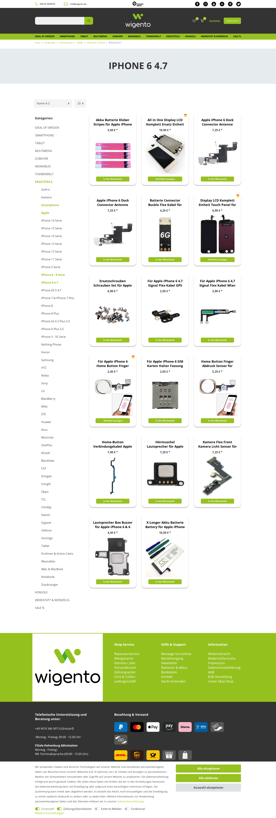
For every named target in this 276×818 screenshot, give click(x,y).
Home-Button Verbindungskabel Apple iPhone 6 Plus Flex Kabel (112, 444)
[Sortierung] (53, 103)
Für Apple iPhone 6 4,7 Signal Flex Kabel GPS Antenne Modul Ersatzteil (165, 283)
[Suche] (88, 21)
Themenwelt (153, 36)
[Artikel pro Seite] (80, 103)
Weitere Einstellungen (49, 813)
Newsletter (169, 663)
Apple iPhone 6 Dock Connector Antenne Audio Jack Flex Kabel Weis (113, 202)
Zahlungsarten (125, 672)
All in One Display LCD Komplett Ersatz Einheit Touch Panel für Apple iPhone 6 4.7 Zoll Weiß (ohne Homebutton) (165, 122)
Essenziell (47, 809)
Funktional (138, 809)
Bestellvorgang (172, 658)
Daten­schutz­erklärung (130, 801)
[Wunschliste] (194, 21)
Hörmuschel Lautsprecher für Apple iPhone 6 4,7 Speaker (165, 444)
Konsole (190, 36)
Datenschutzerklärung (224, 667)
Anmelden (214, 20)
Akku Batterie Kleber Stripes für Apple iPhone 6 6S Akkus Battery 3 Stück (112, 122)
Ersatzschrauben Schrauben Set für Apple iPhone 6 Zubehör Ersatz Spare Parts (112, 283)
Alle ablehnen (208, 778)
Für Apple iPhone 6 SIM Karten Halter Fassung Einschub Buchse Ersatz (165, 363)
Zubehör (117, 36)
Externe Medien (111, 809)
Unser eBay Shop (220, 681)
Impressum (216, 663)
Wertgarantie (123, 658)
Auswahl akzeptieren (208, 787)
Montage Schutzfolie (176, 654)
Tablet (84, 36)
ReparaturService (126, 654)
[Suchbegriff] (59, 21)
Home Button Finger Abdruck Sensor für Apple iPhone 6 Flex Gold (217, 363)
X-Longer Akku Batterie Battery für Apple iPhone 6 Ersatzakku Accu (165, 524)
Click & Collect (124, 677)
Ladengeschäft (125, 681)
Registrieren (232, 20)
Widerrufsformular (222, 658)
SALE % (237, 36)
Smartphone (67, 36)
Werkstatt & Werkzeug (214, 36)
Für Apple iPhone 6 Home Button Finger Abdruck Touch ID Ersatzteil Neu (112, 363)
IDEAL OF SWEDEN (44, 36)
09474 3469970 (47, 3)
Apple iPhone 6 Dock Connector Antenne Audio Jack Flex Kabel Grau (217, 122)
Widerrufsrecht (219, 654)
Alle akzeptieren (208, 768)
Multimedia (100, 36)
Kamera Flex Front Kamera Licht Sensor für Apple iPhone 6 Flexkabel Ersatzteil (217, 444)
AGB (211, 672)
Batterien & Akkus (174, 667)
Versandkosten (125, 667)
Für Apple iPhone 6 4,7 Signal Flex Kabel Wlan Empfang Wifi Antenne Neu (217, 283)
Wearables (134, 36)
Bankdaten (169, 672)
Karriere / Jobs (124, 663)
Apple (79, 42)
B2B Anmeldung (220, 677)
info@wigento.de (78, 3)
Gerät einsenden (173, 681)
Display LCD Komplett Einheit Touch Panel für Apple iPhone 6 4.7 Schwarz (217, 202)
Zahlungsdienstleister (77, 809)
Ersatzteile (173, 36)
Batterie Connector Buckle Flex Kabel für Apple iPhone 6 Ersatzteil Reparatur (165, 202)
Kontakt (166, 677)
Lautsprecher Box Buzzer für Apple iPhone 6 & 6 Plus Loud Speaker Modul (113, 524)
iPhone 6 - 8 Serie (96, 42)
